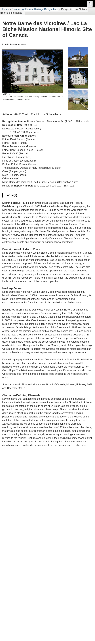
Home (5, 9)
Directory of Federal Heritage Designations (35, 9)
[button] (90, 4)
